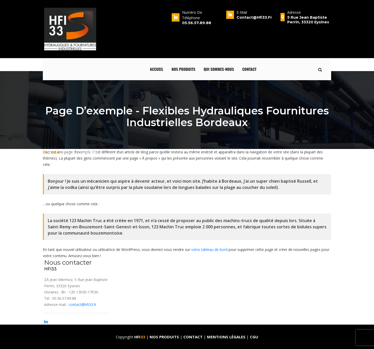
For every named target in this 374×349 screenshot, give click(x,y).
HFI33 (50, 268)
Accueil (156, 69)
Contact (249, 69)
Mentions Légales (226, 336)
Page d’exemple (81, 152)
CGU (254, 336)
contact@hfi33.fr (82, 304)
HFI (140, 336)
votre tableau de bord (209, 249)
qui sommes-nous (219, 69)
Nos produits (184, 69)
